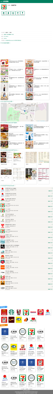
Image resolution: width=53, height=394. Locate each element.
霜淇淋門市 (22, 14)
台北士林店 (21, 367)
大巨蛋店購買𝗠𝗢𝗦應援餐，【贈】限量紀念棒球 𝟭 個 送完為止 (16, 127)
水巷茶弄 (35, 125)
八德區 (10, 32)
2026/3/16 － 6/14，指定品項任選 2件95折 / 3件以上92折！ (41, 95)
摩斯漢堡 (10, 125)
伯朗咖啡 (40, 180)
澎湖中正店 (39, 336)
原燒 (9, 141)
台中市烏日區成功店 (40, 351)
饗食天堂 (15, 164)
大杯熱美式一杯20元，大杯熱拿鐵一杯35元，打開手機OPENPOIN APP (16, 70)
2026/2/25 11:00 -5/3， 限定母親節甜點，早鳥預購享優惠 (41, 78)
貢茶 (14, 180)
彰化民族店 (21, 336)
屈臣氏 (35, 133)
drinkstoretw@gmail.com (31, 393)
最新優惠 (4, 14)
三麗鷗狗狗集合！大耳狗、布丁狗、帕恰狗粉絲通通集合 (41, 86)
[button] (24, 111)
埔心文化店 (4, 351)
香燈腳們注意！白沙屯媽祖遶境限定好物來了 (41, 70)
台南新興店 (30, 382)
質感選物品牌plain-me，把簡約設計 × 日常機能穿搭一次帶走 (16, 86)
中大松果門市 (21, 382)
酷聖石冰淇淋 (11, 133)
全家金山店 (4, 382)
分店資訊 (13, 14)
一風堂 (27, 180)
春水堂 (27, 164)
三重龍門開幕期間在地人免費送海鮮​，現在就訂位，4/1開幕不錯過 (16, 144)
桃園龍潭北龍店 (13, 382)
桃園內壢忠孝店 (4, 367)
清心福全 (40, 164)
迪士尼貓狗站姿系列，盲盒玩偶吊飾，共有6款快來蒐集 (41, 62)
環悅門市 (38, 382)
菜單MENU (8, 14)
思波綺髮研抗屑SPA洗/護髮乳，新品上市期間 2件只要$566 (41, 135)
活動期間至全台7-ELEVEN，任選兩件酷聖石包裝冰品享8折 (16, 135)
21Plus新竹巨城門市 (23, 351)
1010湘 (2, 180)
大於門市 (29, 336)
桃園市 (6, 32)
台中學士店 (30, 367)
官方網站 (18, 14)
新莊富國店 (39, 367)
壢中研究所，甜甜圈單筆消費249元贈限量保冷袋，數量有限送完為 (41, 144)
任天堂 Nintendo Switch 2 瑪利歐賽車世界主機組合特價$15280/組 (16, 62)
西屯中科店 (12, 367)
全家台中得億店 (31, 351)
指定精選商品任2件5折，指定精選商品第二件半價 (16, 78)
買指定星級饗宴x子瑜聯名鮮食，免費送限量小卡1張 (16, 95)
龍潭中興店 (12, 351)
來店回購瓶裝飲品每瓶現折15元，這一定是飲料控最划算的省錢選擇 (41, 127)
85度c (35, 141)
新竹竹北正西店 (13, 336)
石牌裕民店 (4, 336)
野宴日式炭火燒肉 (4, 164)
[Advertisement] (26, 24)
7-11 (9, 59)
